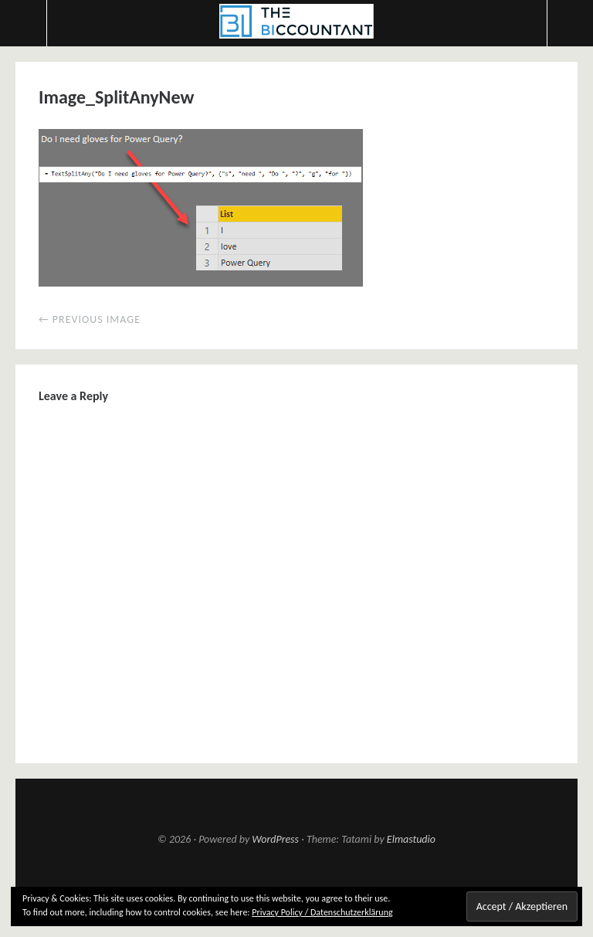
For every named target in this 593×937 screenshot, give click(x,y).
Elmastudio (411, 839)
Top (296, 884)
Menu (23, 23)
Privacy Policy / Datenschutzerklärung (322, 912)
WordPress (275, 839)
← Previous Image (90, 319)
